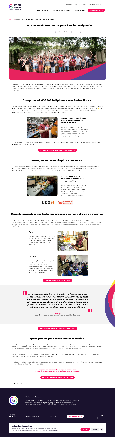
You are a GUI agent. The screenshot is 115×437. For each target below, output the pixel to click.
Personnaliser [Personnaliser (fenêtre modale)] (101, 429)
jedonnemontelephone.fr (46, 348)
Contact (83, 5)
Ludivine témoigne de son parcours (57, 280)
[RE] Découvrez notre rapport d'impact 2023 (57, 377)
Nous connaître (42, 10)
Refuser (95, 429)
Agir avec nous (80, 10)
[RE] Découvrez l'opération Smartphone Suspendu (57, 150)
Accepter (85, 429)
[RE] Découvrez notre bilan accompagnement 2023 (57, 328)
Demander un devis (71, 5)
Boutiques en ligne (96, 10)
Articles (17, 19)
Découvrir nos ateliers (61, 10)
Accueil (11, 19)
